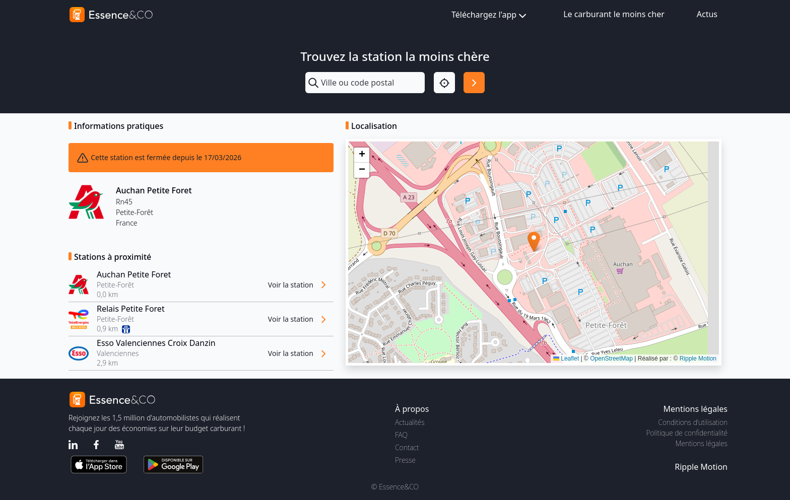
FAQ (401, 435)
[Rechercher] (474, 82)
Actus (707, 14)
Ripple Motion (698, 358)
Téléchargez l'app (490, 15)
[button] (534, 242)
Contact (407, 447)
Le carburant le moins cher (614, 14)
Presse (405, 460)
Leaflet (566, 358)
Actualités (410, 422)
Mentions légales (702, 443)
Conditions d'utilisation (693, 422)
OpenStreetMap (611, 358)
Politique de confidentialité (687, 433)
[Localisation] (444, 82)
